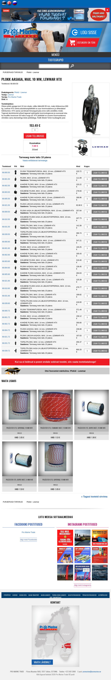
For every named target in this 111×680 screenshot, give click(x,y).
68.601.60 (6, 248)
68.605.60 (6, 274)
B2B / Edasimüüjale (55, 597)
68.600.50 (6, 173)
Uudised (14, 595)
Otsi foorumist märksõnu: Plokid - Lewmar (65, 371)
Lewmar (11, 95)
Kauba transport (33, 595)
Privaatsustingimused (89, 595)
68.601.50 (6, 179)
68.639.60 (6, 303)
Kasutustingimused (74, 595)
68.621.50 (6, 205)
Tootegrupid (55, 60)
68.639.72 (6, 351)
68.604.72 (6, 330)
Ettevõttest (7, 595)
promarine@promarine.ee (92, 671)
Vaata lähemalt (42, 662)
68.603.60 (6, 261)
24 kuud (35, 149)
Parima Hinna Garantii (59, 595)
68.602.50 (6, 186)
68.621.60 (6, 281)
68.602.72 (6, 324)
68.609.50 (6, 212)
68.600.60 (6, 242)
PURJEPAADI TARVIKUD (13, 72)
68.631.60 (6, 296)
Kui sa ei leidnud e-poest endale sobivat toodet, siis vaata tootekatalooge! (55, 362)
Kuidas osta (23, 595)
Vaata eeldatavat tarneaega (35, 160)
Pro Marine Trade (15, 97)
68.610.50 (6, 219)
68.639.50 (6, 234)
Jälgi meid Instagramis (82, 585)
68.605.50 (6, 199)
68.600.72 (6, 311)
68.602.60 (6, 255)
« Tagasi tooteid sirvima (94, 496)
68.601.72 (6, 317)
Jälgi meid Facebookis (28, 540)
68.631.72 (6, 343)
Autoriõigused (102, 595)
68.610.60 (6, 288)
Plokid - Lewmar (33, 72)
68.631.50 (6, 227)
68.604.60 (6, 268)
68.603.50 (6, 192)
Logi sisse (89, 32)
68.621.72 (6, 337)
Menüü (55, 54)
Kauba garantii (45, 595)
